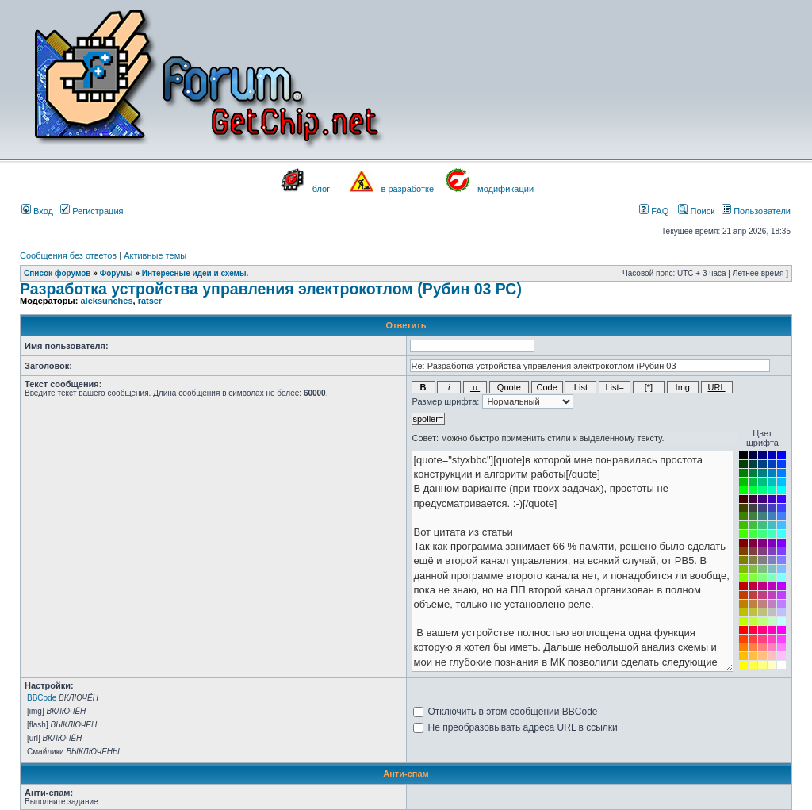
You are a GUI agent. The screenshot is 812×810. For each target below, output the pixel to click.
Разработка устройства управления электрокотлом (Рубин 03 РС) (271, 289)
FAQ (653, 211)
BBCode (41, 697)
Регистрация (91, 211)
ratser (150, 300)
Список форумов (57, 273)
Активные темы (155, 255)
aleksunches (106, 300)
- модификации (503, 189)
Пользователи (756, 211)
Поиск (696, 211)
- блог (318, 189)
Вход (37, 211)
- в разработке (405, 189)
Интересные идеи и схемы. (195, 273)
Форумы (116, 273)
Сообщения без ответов (68, 255)
